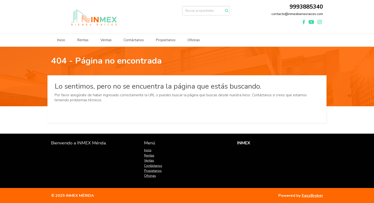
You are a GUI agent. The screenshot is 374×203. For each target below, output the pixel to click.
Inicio (61, 40)
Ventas (106, 40)
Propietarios (166, 40)
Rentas (82, 40)
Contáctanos (134, 40)
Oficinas (193, 40)
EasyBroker (312, 195)
